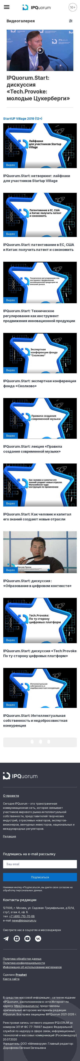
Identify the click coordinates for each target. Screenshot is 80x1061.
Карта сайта (11, 978)
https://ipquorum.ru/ (26, 1006)
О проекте (11, 796)
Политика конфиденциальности (24, 962)
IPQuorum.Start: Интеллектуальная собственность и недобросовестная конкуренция (35, 721)
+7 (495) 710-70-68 (22, 916)
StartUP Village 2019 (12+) (22, 118)
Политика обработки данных (22, 958)
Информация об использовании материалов (32, 967)
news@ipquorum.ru (24, 920)
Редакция (9, 836)
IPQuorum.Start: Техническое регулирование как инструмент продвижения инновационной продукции (39, 316)
